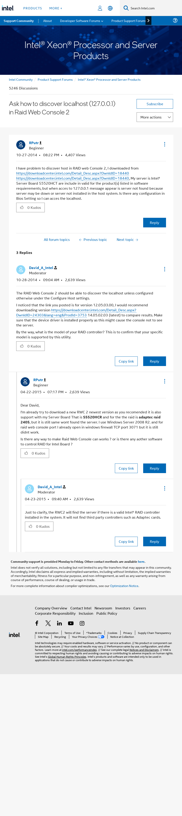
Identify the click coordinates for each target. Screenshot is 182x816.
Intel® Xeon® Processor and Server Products (109, 79)
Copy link (126, 361)
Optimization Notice (124, 585)
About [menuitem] (47, 20)
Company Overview (51, 608)
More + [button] (55, 7)
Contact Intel (80, 608)
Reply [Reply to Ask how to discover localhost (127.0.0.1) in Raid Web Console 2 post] (154, 222)
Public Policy (106, 613)
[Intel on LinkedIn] (59, 623)
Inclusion (86, 613)
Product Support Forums (55, 79)
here (141, 561)
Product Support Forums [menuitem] (129, 20)
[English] (110, 8)
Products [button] (32, 7)
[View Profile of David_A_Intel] (43, 267)
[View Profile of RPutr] (35, 142)
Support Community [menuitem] (19, 20)
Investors (122, 608)
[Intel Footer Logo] (14, 634)
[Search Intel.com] (155, 8)
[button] (164, 144)
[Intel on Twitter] (48, 623)
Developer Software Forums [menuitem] (80, 20)
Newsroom (103, 608)
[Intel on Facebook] (37, 623)
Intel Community (21, 79)
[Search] (126, 8)
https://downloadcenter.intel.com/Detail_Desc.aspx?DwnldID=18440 (72, 173)
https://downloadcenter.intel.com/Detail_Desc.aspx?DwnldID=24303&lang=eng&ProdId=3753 (76, 312)
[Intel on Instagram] (82, 623)
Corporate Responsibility (55, 613)
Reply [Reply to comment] (154, 361)
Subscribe (155, 103)
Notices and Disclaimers (144, 649)
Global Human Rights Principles (67, 656)
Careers (139, 608)
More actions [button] (150, 117)
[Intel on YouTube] (71, 623)
